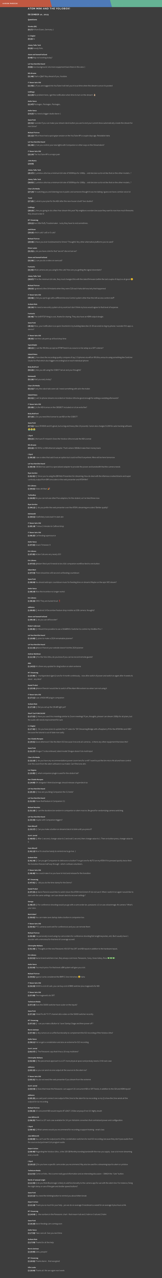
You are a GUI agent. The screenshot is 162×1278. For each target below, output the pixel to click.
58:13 (30, 438)
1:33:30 (31, 820)
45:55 (30, 338)
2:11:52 (31, 1173)
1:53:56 (31, 967)
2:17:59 (31, 1242)
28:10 (30, 210)
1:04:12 (31, 507)
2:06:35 (31, 1120)
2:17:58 (31, 1233)
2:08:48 (31, 1151)
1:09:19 (31, 619)
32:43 (30, 270)
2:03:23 (31, 1070)
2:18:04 (31, 1270)
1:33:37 (31, 829)
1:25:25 (31, 792)
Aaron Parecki (10, 3)
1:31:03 (31, 801)
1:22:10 (31, 760)
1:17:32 (31, 716)
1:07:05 (31, 554)
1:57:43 (31, 1033)
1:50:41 (31, 926)
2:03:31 (31, 1079)
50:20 (30, 370)
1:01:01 (31, 476)
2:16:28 (31, 1223)
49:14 (30, 357)
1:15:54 (31, 688)
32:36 (30, 260)
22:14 (30, 154)
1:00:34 (31, 466)
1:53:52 (31, 958)
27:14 (30, 191)
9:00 (30, 67)
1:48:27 (31, 904)
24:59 (30, 163)
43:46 (30, 316)
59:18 (30, 448)
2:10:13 (31, 1164)
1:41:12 (31, 851)
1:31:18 (31, 810)
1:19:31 (31, 741)
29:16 (30, 232)
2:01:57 (31, 1051)
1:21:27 (31, 751)
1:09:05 (31, 610)
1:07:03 (31, 545)
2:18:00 (31, 1251)
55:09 (30, 407)
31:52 (30, 251)
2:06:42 (31, 1129)
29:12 (30, 223)
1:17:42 (31, 729)
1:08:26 (31, 601)
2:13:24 (31, 1205)
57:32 (30, 426)
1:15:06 (31, 675)
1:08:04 (31, 582)
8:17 (30, 29)
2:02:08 (31, 1061)
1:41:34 (31, 860)
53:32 (30, 398)
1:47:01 (31, 882)
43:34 (30, 307)
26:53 (30, 182)
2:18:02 (31, 1261)
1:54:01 (31, 976)
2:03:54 (31, 1089)
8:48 (30, 57)
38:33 (30, 288)
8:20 (30, 48)
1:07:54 (31, 573)
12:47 (30, 104)
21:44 (30, 145)
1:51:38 (31, 948)
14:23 (30, 113)
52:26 (30, 379)
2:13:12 (31, 1195)
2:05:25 (31, 1098)
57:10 (30, 416)
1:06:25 (31, 535)
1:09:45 (31, 629)
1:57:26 (31, 1014)
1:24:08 (31, 782)
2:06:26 (31, 1111)
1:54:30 (31, 986)
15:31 (30, 123)
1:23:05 (31, 773)
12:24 (30, 95)
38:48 (30, 298)
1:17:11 (31, 697)
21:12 (30, 135)
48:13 (30, 348)
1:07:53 (31, 563)
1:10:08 (31, 638)
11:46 (30, 76)
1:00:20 (31, 457)
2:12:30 (31, 1183)
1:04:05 (31, 498)
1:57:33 (31, 1023)
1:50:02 (31, 917)
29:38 (30, 242)
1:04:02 (31, 488)
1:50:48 (31, 936)
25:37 (30, 173)
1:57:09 (31, 995)
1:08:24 (31, 591)
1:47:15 (31, 892)
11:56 (30, 85)
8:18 (30, 39)
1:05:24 (31, 526)
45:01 (30, 326)
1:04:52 (31, 517)
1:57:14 (31, 1004)
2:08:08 (31, 1139)
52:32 (30, 388)
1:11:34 (31, 657)
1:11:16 (31, 647)
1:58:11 (31, 1042)
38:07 (30, 279)
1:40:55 (31, 838)
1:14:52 (31, 666)
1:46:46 (31, 873)
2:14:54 (31, 1214)
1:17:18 (31, 707)
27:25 (30, 201)
